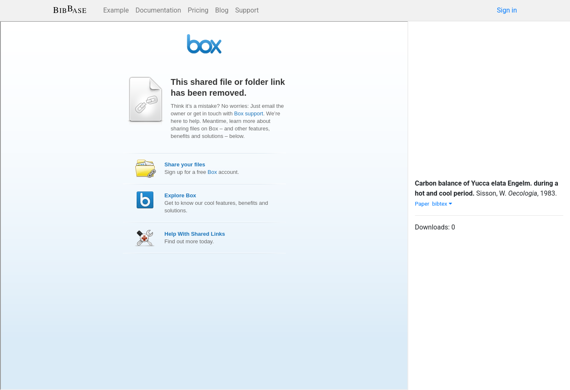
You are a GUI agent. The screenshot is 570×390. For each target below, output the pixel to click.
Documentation (158, 10)
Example (116, 10)
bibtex (442, 204)
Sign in (507, 10)
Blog (222, 10)
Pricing (198, 10)
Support (247, 10)
